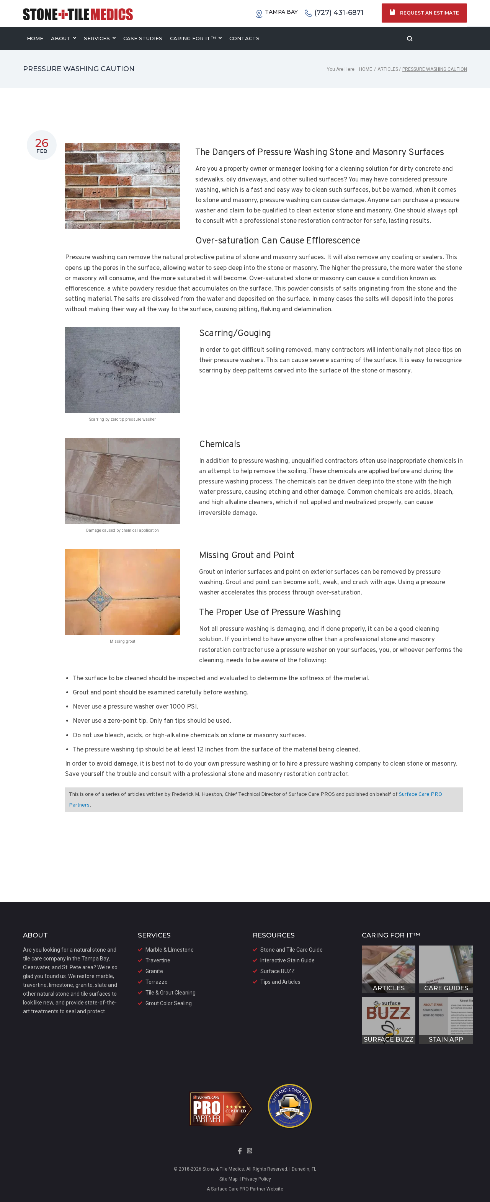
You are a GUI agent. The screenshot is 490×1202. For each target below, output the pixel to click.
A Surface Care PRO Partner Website (245, 1189)
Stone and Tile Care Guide (291, 950)
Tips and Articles (280, 982)
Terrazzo (156, 982)
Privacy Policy (256, 1179)
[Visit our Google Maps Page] (250, 1153)
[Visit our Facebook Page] (240, 1153)
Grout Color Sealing (168, 1003)
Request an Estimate (424, 13)
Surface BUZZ (277, 971)
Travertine (157, 960)
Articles (387, 69)
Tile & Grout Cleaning (170, 993)
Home (365, 69)
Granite (154, 971)
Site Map (228, 1179)
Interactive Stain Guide (287, 960)
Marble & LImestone (169, 950)
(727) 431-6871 (334, 13)
